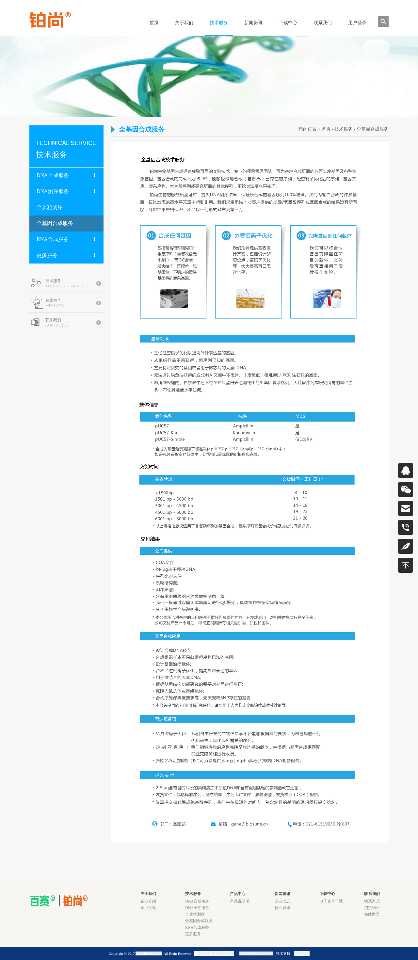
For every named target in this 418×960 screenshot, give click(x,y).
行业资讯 (282, 907)
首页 (154, 22)
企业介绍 (148, 901)
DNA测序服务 (66, 191)
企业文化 (148, 907)
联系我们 (323, 22)
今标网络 (302, 953)
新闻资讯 (253, 22)
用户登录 (357, 22)
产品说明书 (239, 901)
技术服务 (219, 22)
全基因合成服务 (55, 223)
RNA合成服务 (66, 239)
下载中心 (288, 22)
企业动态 (282, 901)
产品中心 (238, 893)
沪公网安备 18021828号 (214, 953)
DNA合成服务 (66, 175)
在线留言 (372, 914)
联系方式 (372, 901)
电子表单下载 (331, 901)
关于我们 (184, 22)
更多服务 (66, 255)
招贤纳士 (372, 907)
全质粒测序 (50, 207)
